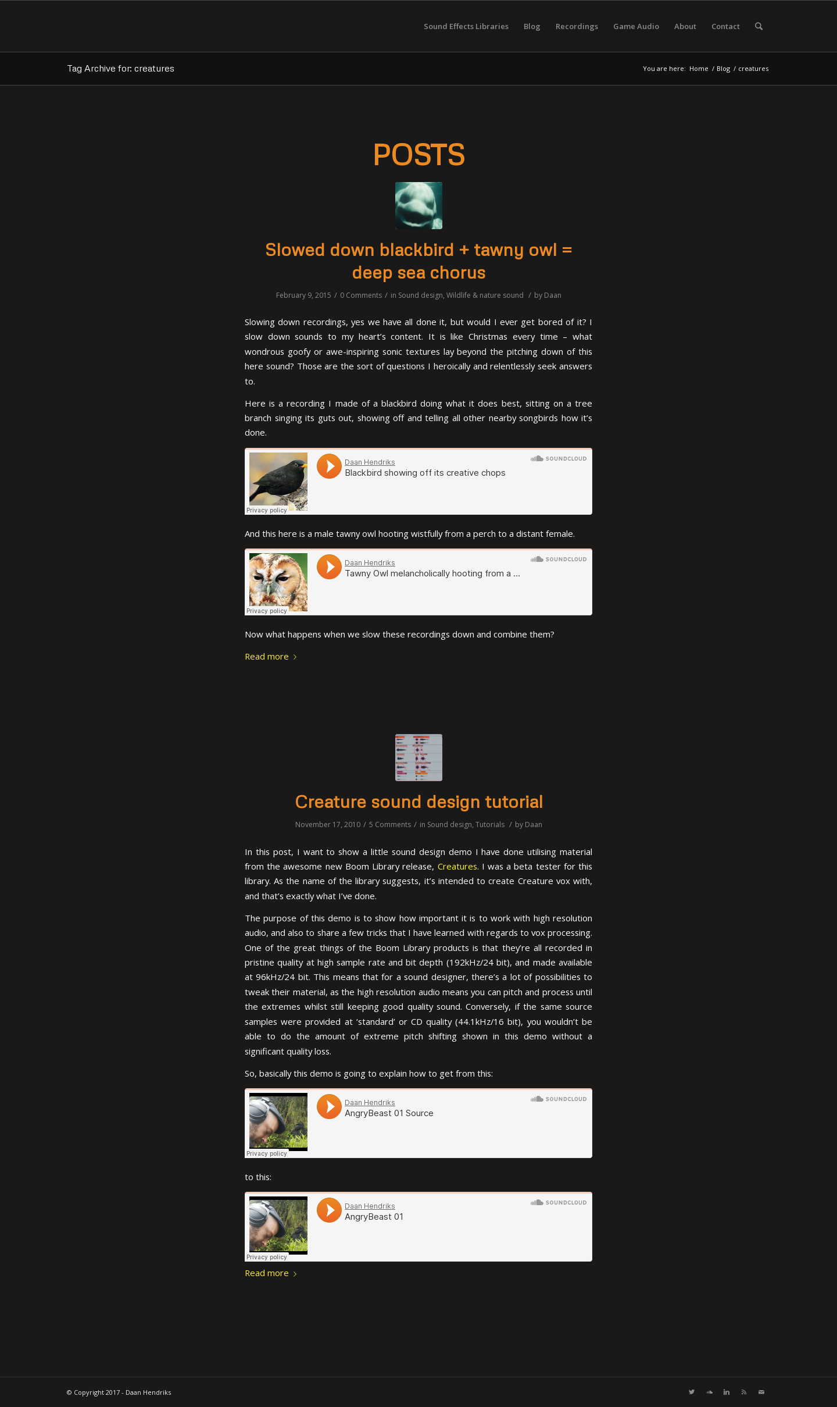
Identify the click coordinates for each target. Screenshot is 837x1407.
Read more (273, 656)
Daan (552, 295)
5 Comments (390, 824)
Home (699, 68)
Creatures (457, 866)
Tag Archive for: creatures (120, 68)
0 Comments (361, 295)
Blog (723, 68)
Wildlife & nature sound (485, 295)
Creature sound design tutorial (419, 801)
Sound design (420, 295)
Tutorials (490, 824)
